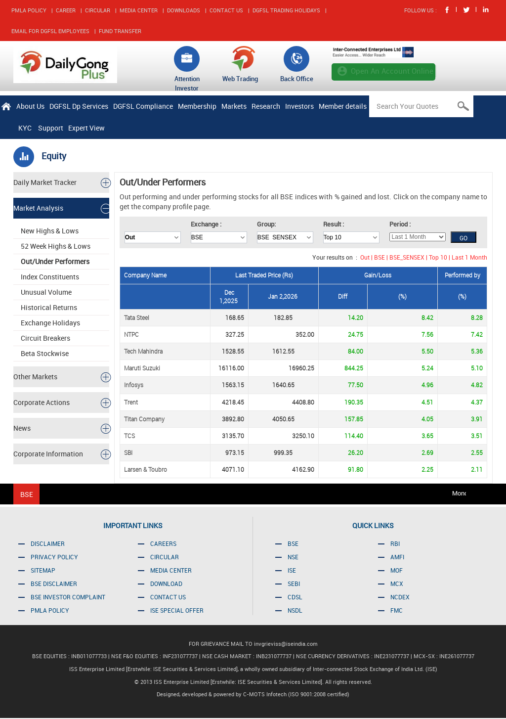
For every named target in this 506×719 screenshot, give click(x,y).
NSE (293, 557)
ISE (292, 570)
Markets (234, 106)
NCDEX (400, 597)
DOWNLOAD (166, 583)
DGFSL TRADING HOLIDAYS (286, 10)
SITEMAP (43, 570)
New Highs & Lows (50, 230)
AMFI (397, 557)
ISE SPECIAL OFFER (177, 610)
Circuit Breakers (45, 338)
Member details (343, 106)
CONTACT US (226, 10)
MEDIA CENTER (139, 10)
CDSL (295, 597)
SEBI (294, 583)
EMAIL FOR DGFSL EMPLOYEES (50, 31)
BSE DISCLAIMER (54, 583)
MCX (396, 583)
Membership (197, 106)
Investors (299, 106)
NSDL (295, 610)
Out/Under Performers (55, 261)
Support (50, 128)
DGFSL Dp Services (78, 106)
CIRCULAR (97, 10)
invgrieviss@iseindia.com (286, 643)
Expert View (86, 128)
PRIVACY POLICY (54, 557)
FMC (396, 610)
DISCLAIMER (48, 543)
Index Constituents (50, 276)
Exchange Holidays (50, 322)
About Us (30, 106)
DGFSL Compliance (143, 106)
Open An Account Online (392, 71)
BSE (293, 543)
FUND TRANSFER (120, 31)
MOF (396, 570)
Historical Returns (49, 307)
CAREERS (163, 543)
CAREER (66, 10)
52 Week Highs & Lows (55, 246)
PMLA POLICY (28, 10)
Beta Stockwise (45, 353)
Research (266, 106)
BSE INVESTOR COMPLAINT (68, 597)
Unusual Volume (46, 292)
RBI (395, 543)
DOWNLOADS (183, 10)
